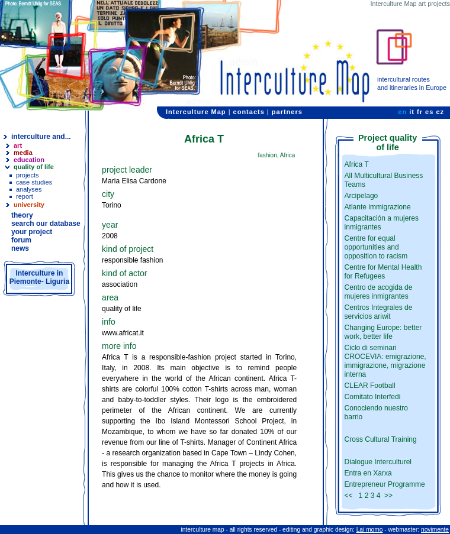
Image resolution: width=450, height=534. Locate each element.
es (429, 111)
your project (31, 232)
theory (22, 215)
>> (388, 495)
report (24, 196)
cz (440, 111)
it (411, 111)
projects (27, 175)
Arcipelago (361, 196)
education (29, 159)
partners (287, 111)
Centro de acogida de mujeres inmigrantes (379, 291)
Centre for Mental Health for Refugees (383, 271)
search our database (46, 223)
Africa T (357, 164)
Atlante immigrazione (378, 207)
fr (420, 111)
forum (21, 240)
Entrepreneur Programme (385, 484)
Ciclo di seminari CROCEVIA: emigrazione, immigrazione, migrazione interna (385, 361)
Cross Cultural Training (381, 439)
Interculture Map (196, 111)
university (29, 204)
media (23, 152)
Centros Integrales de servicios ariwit (379, 312)
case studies (34, 182)
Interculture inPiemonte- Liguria (39, 277)
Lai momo (369, 529)
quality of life (34, 166)
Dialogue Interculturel (378, 462)
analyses (28, 189)
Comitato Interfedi (373, 397)
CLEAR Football (370, 385)
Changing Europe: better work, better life (383, 332)
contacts (249, 111)
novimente (435, 529)
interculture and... (41, 136)
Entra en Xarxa (368, 473)
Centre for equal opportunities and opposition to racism (376, 247)
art (18, 145)
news (20, 248)
